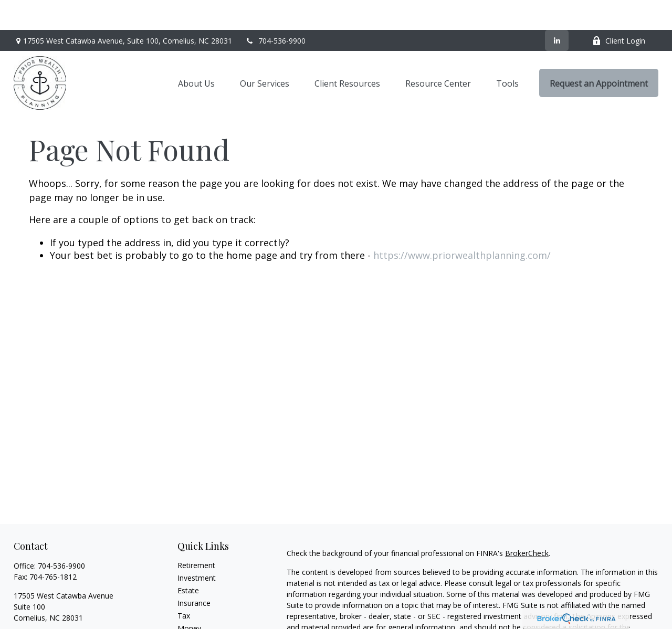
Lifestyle (191, 611)
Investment (196, 548)
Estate (188, 560)
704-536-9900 (275, 11)
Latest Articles (201, 623)
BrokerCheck (527, 523)
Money (189, 598)
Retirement (196, 535)
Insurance (194, 573)
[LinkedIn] (557, 10)
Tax (183, 586)
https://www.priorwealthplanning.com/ (462, 225)
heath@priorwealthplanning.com (68, 606)
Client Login (618, 11)
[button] (196, 53)
